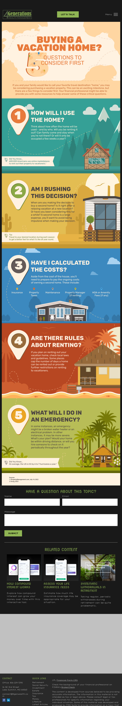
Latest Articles (40, 697)
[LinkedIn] (8, 693)
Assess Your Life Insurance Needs (57, 578)
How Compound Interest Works (19, 578)
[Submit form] (13, 526)
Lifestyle (36, 694)
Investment (38, 681)
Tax (34, 689)
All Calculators (40, 703)
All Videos (37, 700)
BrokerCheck (68, 680)
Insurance (37, 686)
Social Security (40, 678)
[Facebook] (4, 693)
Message (9, 504)
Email (65, 489)
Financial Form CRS (67, 673)
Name (8, 489)
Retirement (38, 675)
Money (35, 692)
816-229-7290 (16, 676)
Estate (35, 684)
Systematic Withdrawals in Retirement (93, 580)
